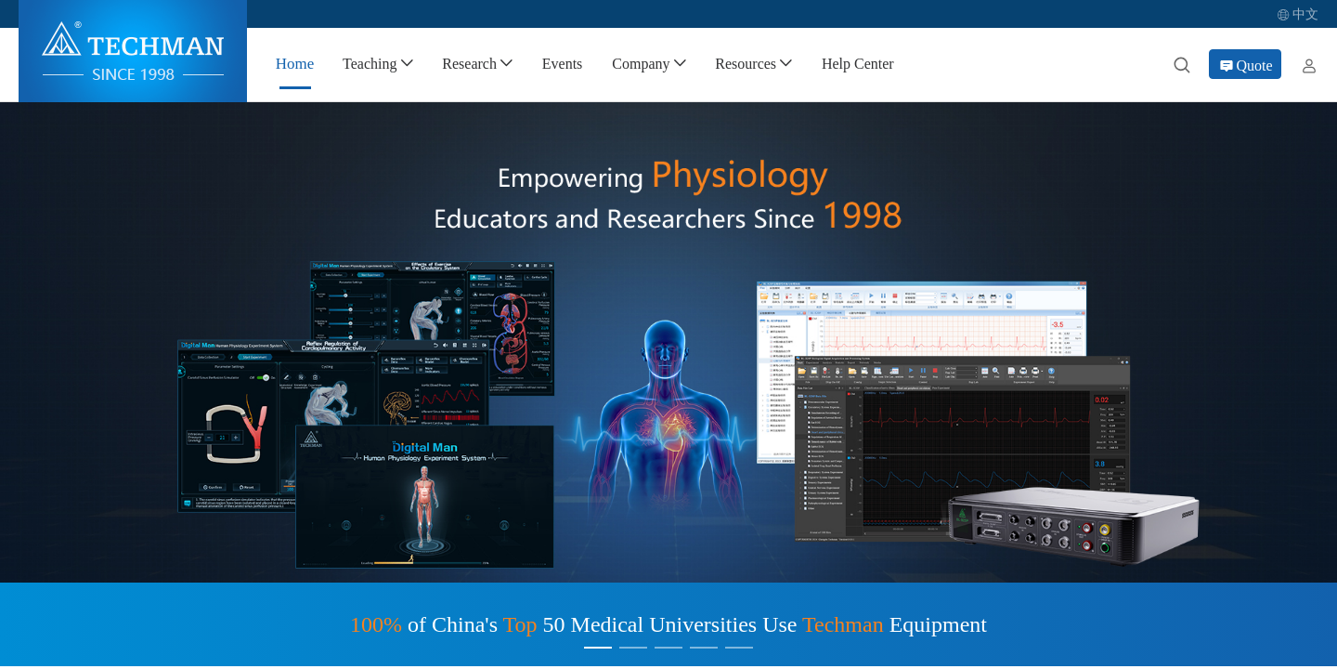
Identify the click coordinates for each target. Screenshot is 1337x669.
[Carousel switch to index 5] (739, 648)
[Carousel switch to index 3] (668, 648)
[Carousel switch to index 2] (633, 648)
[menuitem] (295, 64)
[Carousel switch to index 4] (704, 648)
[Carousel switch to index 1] (598, 648)
